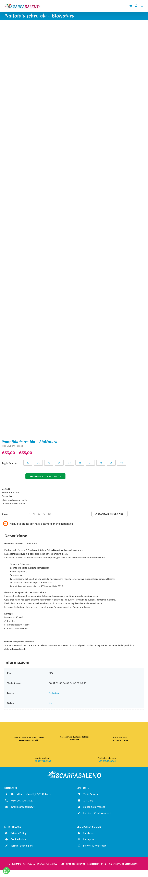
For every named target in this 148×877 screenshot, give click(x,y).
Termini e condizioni (22, 845)
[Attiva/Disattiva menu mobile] (142, 5)
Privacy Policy (18, 833)
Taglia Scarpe (9, 463)
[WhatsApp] (39, 514)
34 (59, 462)
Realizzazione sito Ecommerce (102, 863)
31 (38, 462)
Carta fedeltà (90, 794)
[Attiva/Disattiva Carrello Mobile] (130, 5)
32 (48, 462)
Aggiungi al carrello (45, 476)
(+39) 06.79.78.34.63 (22, 800)
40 (121, 462)
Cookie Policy (18, 839)
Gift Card (88, 800)
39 (111, 462)
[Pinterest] (44, 514)
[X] (34, 514)
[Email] (49, 514)
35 (69, 462)
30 (28, 462)
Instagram (89, 839)
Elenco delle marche (94, 806)
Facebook (88, 833)
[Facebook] (29, 514)
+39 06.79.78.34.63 (42, 761)
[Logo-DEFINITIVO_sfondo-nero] (74, 771)
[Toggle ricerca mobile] (136, 5)
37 (90, 462)
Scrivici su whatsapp (94, 845)
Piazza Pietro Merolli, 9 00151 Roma (31, 794)
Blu (50, 702)
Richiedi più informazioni (97, 813)
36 (80, 462)
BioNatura (54, 693)
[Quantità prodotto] (12, 476)
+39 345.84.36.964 (107, 761)
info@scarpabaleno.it (23, 806)
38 (100, 462)
